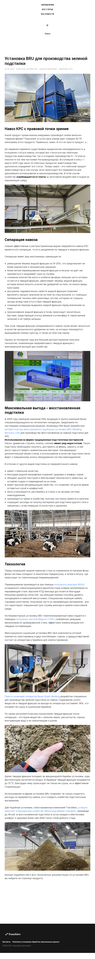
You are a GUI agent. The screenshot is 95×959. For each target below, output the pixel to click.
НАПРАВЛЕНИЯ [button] (47, 5)
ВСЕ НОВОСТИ (47, 14)
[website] (47, 25)
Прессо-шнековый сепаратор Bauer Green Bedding (35, 701)
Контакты (6, 948)
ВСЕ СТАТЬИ (47, 9)
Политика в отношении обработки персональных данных (35, 948)
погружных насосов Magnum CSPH (51, 623)
